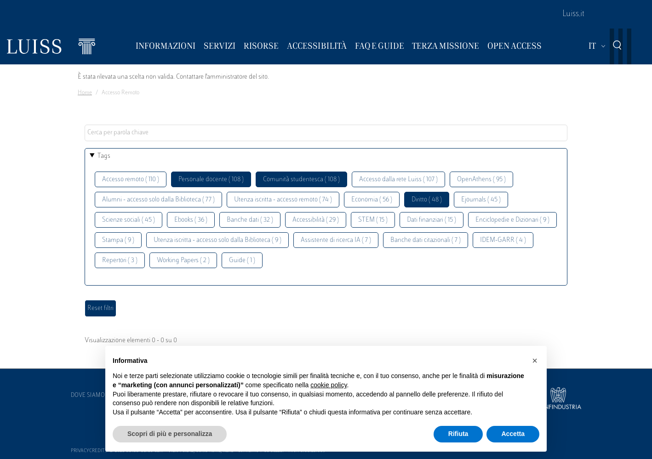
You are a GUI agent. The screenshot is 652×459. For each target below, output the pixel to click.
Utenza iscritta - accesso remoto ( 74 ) (283, 199)
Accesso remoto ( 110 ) (130, 179)
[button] (534, 360)
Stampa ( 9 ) (118, 240)
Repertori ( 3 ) (119, 260)
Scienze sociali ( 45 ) (128, 220)
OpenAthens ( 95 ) (481, 179)
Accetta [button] (513, 433)
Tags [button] (103, 156)
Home (85, 93)
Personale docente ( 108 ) (211, 179)
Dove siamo (88, 395)
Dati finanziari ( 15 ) (431, 220)
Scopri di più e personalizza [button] (169, 433)
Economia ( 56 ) (371, 199)
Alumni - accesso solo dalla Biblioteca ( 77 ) (158, 199)
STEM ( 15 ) (373, 220)
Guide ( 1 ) (242, 260)
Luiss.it (573, 14)
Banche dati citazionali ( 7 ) (425, 240)
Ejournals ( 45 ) (481, 199)
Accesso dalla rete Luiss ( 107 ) (398, 179)
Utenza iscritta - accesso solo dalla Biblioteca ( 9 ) (217, 240)
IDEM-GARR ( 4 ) (503, 240)
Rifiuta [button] (458, 433)
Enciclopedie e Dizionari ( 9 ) (512, 220)
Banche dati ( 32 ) (250, 220)
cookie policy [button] (328, 385)
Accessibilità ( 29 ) (315, 220)
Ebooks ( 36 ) (190, 220)
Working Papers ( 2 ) (183, 260)
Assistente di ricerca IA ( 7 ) (336, 240)
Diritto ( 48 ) (427, 199)
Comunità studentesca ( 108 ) (301, 179)
